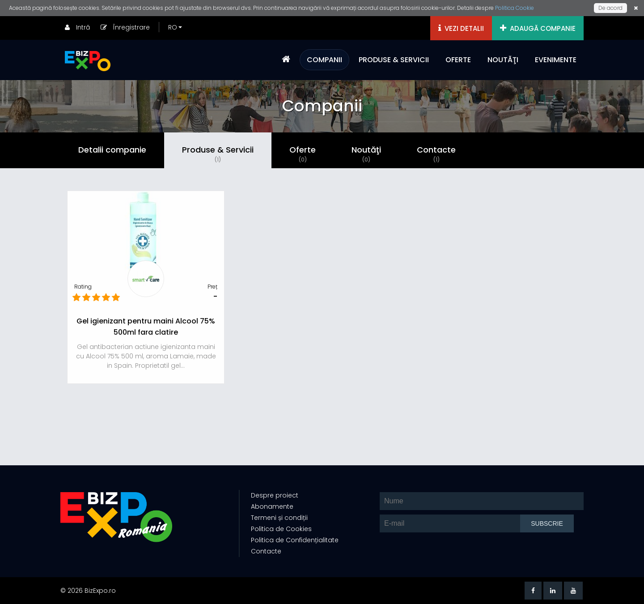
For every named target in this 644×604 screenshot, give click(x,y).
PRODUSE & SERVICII (394, 60)
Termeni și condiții (279, 517)
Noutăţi (366, 154)
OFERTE (458, 60)
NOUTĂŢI (502, 60)
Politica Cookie (514, 8)
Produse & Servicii (218, 154)
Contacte (436, 154)
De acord (610, 8)
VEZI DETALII (461, 28)
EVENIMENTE (555, 60)
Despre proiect (274, 495)
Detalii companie (112, 149)
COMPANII (324, 60)
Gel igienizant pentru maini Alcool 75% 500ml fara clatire (145, 326)
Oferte (302, 154)
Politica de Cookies (281, 528)
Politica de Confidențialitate (295, 540)
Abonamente (272, 506)
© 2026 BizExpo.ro (88, 590)
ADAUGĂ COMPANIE (538, 28)
